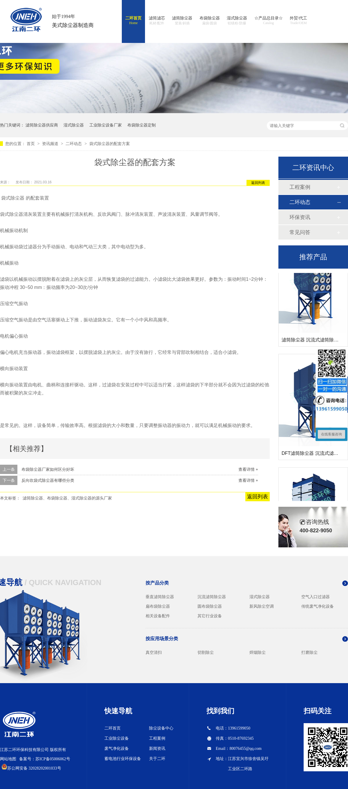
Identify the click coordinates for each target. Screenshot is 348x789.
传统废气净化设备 (317, 606)
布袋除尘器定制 (141, 125)
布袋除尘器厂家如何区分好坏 (47, 469)
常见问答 (299, 232)
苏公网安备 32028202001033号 (34, 768)
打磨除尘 (309, 652)
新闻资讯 (157, 748)
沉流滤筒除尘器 (211, 596)
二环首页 (133, 20)
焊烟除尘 (257, 652)
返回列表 (258, 183)
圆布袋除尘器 (209, 606)
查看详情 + (248, 469)
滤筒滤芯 (157, 21)
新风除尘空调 (261, 606)
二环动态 (74, 143)
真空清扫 (154, 652)
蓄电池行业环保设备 (122, 759)
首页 (31, 143)
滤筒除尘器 (182, 21)
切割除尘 (205, 652)
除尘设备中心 (161, 728)
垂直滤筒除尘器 (160, 596)
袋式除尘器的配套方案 (109, 143)
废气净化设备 (116, 748)
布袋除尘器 (210, 21)
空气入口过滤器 (315, 596)
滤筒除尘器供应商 (42, 125)
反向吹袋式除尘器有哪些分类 (47, 480)
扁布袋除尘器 (158, 606)
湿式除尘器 (237, 21)
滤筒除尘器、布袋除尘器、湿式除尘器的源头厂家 (67, 498)
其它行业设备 (209, 616)
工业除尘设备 (116, 738)
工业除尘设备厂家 (105, 125)
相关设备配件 (158, 616)
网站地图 (8, 759)
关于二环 (157, 759)
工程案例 (299, 187)
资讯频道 (50, 143)
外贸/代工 (298, 20)
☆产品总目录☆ (268, 20)
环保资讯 (299, 217)
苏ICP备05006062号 (52, 759)
